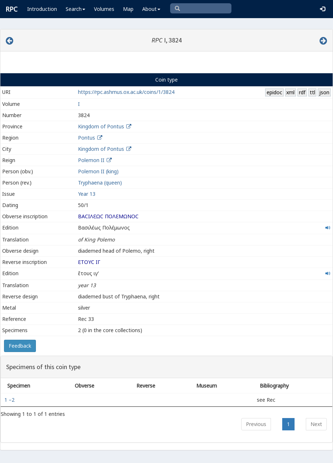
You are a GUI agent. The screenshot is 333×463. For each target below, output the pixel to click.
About (151, 8)
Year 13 (86, 193)
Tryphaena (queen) (100, 182)
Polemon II (91, 160)
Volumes (104, 8)
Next (316, 424)
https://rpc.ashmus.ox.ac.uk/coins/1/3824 (126, 91)
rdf (302, 92)
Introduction (42, 8)
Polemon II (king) (98, 171)
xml (290, 92)
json (324, 92)
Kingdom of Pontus (101, 126)
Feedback (20, 345)
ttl (312, 92)
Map (128, 8)
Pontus (86, 137)
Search (75, 8)
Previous (256, 424)
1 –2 (10, 399)
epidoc (274, 92)
